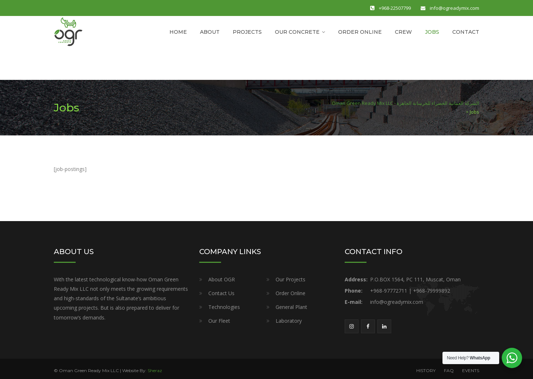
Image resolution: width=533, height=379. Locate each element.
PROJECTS (247, 32)
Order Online (290, 293)
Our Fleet (219, 320)
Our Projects (290, 279)
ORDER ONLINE (360, 32)
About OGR (221, 279)
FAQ (449, 370)
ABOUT (210, 32)
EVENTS (470, 370)
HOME (178, 32)
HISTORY (426, 370)
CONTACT (465, 32)
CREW (403, 32)
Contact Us (221, 293)
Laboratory (289, 320)
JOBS (432, 32)
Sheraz (155, 370)
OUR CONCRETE (297, 32)
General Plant (291, 306)
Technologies (224, 306)
